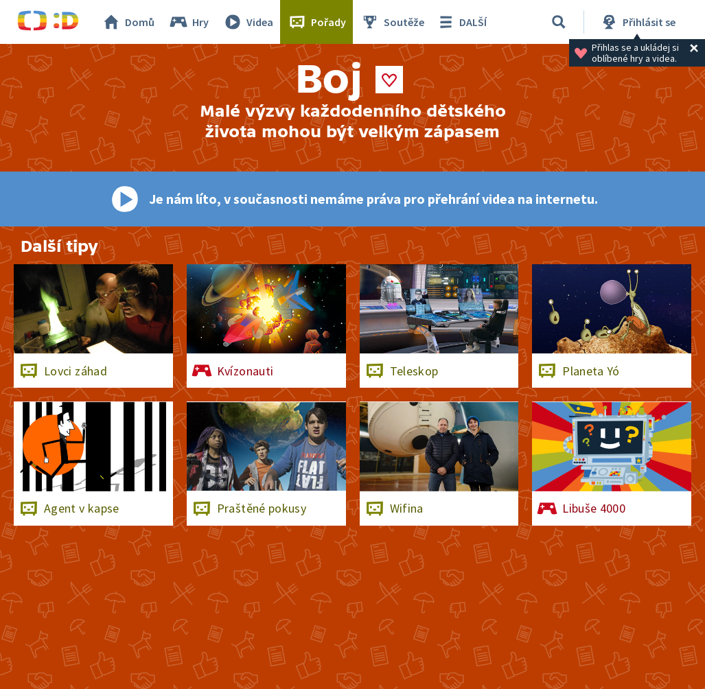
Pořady (316, 22)
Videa (247, 22)
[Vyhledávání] (558, 22)
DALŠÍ (461, 22)
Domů (127, 22)
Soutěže (392, 22)
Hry (188, 22)
